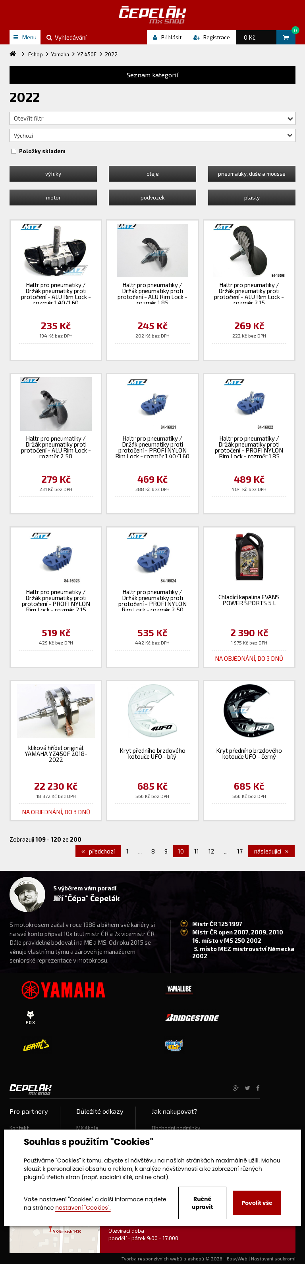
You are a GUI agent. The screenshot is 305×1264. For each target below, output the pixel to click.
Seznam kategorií (153, 75)
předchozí (98, 851)
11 (196, 851)
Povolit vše (256, 1203)
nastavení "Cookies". (82, 1208)
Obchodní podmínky (176, 1128)
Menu (25, 37)
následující (271, 851)
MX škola (87, 1128)
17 (240, 851)
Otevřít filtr (153, 118)
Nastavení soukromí (273, 1258)
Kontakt (19, 1128)
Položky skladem (42, 151)
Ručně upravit (202, 1203)
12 (211, 851)
